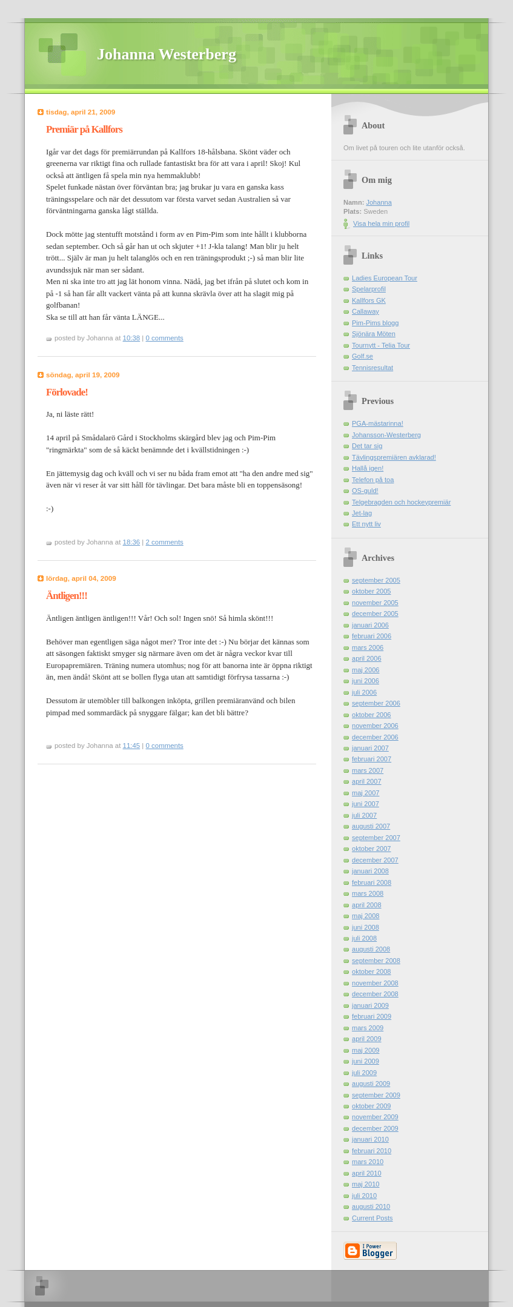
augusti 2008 (371, 949)
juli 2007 (364, 815)
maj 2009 (365, 1050)
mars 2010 (367, 1161)
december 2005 (375, 613)
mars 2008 (367, 893)
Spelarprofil (369, 289)
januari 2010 (370, 1139)
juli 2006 (364, 692)
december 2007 (375, 860)
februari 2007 (371, 759)
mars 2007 (367, 770)
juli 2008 (364, 938)
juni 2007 (365, 803)
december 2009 (375, 1128)
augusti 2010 (371, 1206)
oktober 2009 (371, 1106)
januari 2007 (370, 748)
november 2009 (375, 1116)
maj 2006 (365, 669)
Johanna (378, 202)
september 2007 (376, 837)
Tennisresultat (372, 367)
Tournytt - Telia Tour (381, 345)
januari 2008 (370, 871)
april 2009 (367, 1038)
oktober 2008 (371, 971)
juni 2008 (365, 927)
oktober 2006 (371, 714)
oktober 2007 (371, 848)
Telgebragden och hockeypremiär (401, 502)
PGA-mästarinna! (377, 423)
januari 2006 (370, 625)
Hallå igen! (367, 468)
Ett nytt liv (366, 524)
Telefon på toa (373, 479)
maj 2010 (365, 1184)
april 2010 (367, 1173)
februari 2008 (371, 882)
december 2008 (375, 994)
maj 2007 (365, 792)
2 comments (165, 542)
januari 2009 (370, 1005)
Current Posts (372, 1218)
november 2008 (375, 983)
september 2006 (376, 703)
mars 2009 (367, 1027)
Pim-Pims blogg (375, 322)
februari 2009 (371, 1016)
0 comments (165, 338)
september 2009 (376, 1095)
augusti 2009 (371, 1083)
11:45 (132, 745)
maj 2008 (365, 915)
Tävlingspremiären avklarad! (394, 457)
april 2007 (367, 781)
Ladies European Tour (384, 278)
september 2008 (376, 960)
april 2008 (367, 904)
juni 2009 (365, 1061)
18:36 (132, 542)
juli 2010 (364, 1195)
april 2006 (367, 658)
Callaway (365, 311)
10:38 (132, 338)
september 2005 (376, 580)
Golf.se (362, 356)
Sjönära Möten (374, 333)
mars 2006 (367, 647)
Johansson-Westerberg (386, 434)
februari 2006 (371, 636)
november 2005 (375, 602)
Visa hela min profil (381, 223)
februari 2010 (371, 1150)
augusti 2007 (371, 826)
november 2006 (375, 725)
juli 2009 (364, 1072)
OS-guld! (365, 490)
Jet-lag (362, 513)
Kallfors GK (369, 300)
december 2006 (375, 737)
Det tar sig (367, 445)
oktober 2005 (371, 591)
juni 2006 (365, 680)
